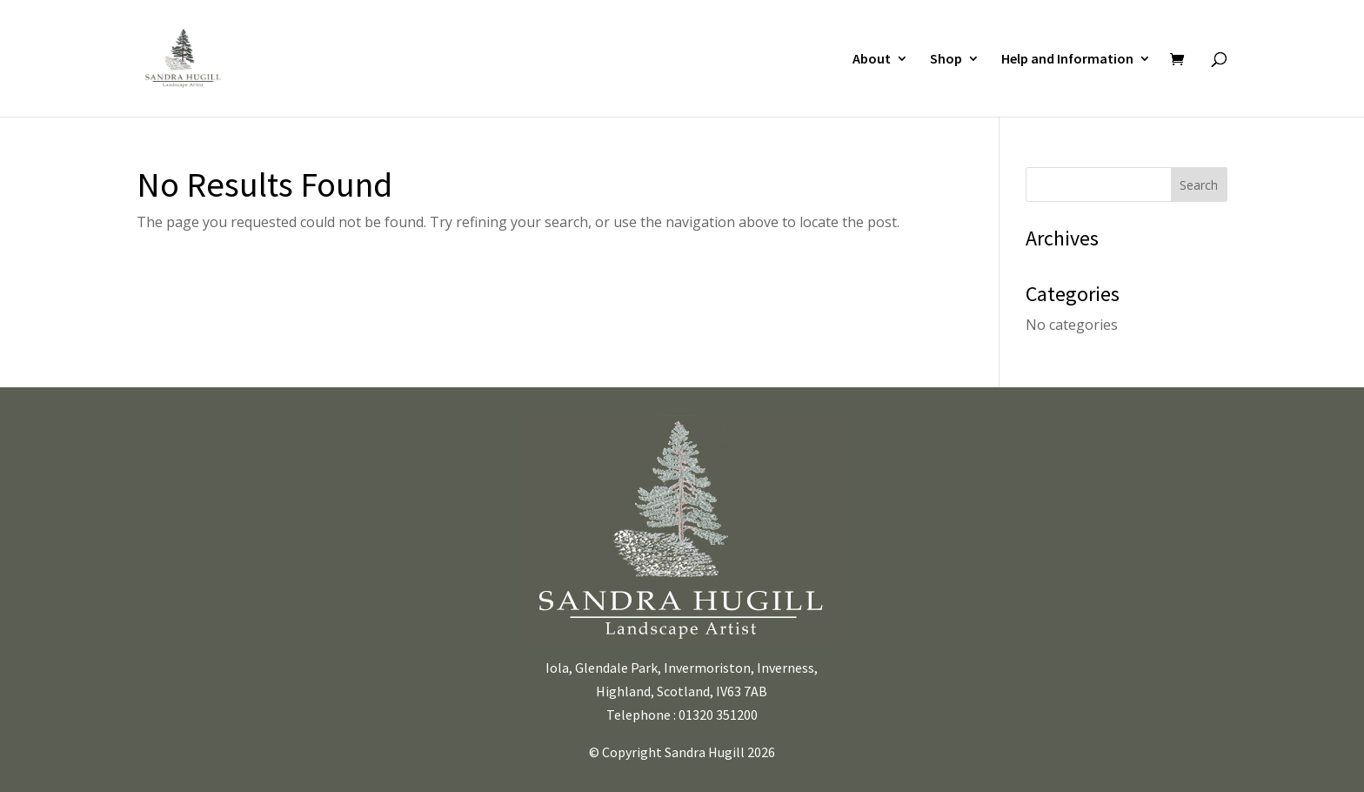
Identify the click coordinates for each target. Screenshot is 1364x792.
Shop (946, 59)
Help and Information (1067, 59)
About (871, 59)
